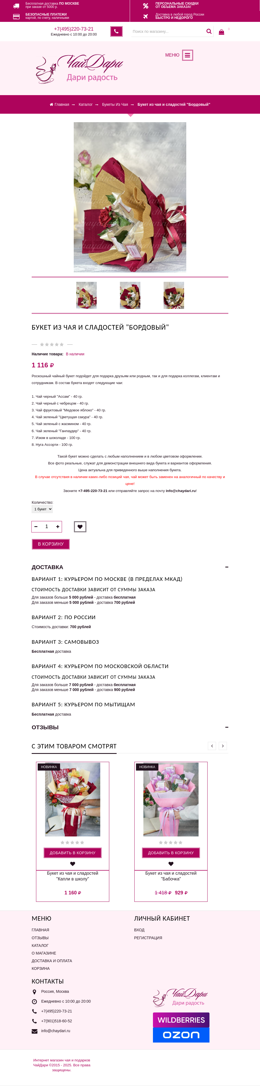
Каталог (40, 945)
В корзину (51, 544)
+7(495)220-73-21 (56, 1011)
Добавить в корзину (72, 853)
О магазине (44, 953)
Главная (40, 930)
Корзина (41, 968)
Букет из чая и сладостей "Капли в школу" (72, 876)
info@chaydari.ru (55, 1031)
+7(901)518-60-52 (56, 1021)
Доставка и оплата (52, 961)
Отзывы (40, 938)
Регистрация (148, 938)
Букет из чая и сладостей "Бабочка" (170, 876)
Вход (139, 930)
